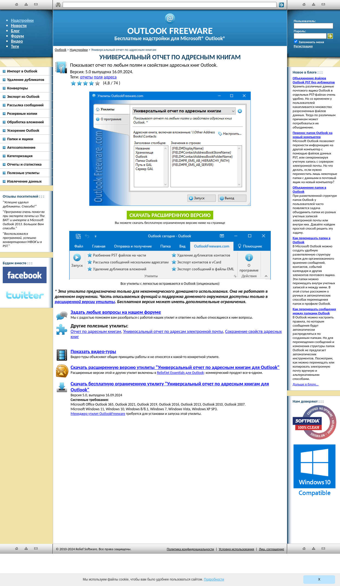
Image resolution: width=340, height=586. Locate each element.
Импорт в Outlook (22, 71)
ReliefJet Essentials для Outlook (180, 372)
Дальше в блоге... (306, 384)
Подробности (214, 579)
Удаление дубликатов (25, 79)
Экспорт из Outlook (23, 96)
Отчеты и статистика (24, 164)
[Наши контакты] (36, 4)
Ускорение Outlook (23, 130)
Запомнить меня (311, 42)
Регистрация (303, 46)
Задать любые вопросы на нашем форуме (116, 312)
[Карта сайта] (26, 4)
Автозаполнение (21, 147)
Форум (17, 36)
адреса (110, 77)
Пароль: (300, 31)
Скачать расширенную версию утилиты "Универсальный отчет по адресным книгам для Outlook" (175, 367)
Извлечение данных (24, 181)
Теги (15, 46)
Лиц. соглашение (271, 549)
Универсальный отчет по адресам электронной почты (173, 331)
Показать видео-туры (93, 351)
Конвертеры (17, 88)
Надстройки (22, 20)
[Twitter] (25, 295)
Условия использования (236, 549)
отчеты (86, 77)
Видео (17, 41)
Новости (19, 25)
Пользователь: (305, 21)
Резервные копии (22, 113)
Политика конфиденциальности (190, 549)
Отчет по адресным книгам (96, 331)
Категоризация (20, 155)
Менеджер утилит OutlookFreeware (98, 413)
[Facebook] (25, 275)
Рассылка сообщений (25, 104)
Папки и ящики (20, 138)
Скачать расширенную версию (170, 215)
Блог (15, 30)
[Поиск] (169, 5)
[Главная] (16, 4)
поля (98, 77)
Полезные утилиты (23, 172)
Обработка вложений (25, 121)
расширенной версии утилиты (85, 301)
